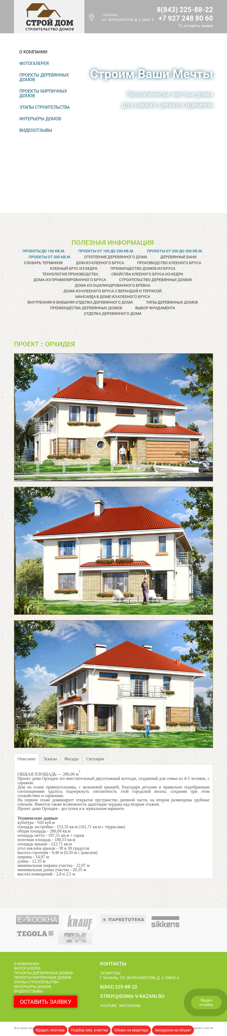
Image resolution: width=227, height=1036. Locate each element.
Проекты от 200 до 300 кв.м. (175, 251)
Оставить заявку (198, 26)
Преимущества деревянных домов (86, 307)
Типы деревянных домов (172, 302)
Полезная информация (113, 242)
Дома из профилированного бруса (69, 279)
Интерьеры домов (40, 118)
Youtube (108, 1005)
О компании (33, 51)
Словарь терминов (43, 262)
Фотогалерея (34, 63)
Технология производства (70, 274)
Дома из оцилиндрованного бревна (112, 285)
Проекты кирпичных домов (43, 93)
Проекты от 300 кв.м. (50, 257)
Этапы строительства (44, 107)
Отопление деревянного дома (115, 256)
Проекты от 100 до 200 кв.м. (106, 251)
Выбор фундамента (155, 307)
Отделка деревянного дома (112, 313)
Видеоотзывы (206, 1002)
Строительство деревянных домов (155, 279)
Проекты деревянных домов (44, 77)
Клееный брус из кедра (73, 268)
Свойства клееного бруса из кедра (147, 274)
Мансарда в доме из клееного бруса (112, 296)
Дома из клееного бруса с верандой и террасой (112, 290)
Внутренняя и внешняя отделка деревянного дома (80, 302)
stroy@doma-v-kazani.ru (132, 996)
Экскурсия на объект (173, 1030)
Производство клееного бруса (169, 262)
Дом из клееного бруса (100, 262)
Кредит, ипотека (50, 1030)
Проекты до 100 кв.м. (44, 251)
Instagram (129, 1005)
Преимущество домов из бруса (143, 268)
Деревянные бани (178, 256)
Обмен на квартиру (131, 1030)
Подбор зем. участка (89, 1030)
